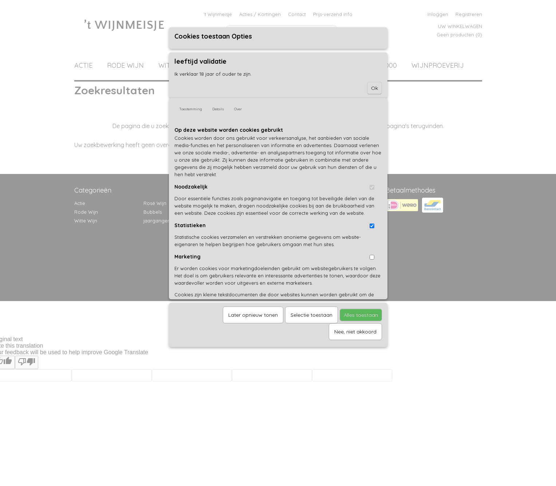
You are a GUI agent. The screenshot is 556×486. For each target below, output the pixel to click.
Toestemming (190, 109)
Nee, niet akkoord (355, 331)
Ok (374, 88)
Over (238, 109)
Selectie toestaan (311, 315)
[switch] (372, 187)
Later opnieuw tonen (253, 315)
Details (218, 109)
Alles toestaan (361, 315)
